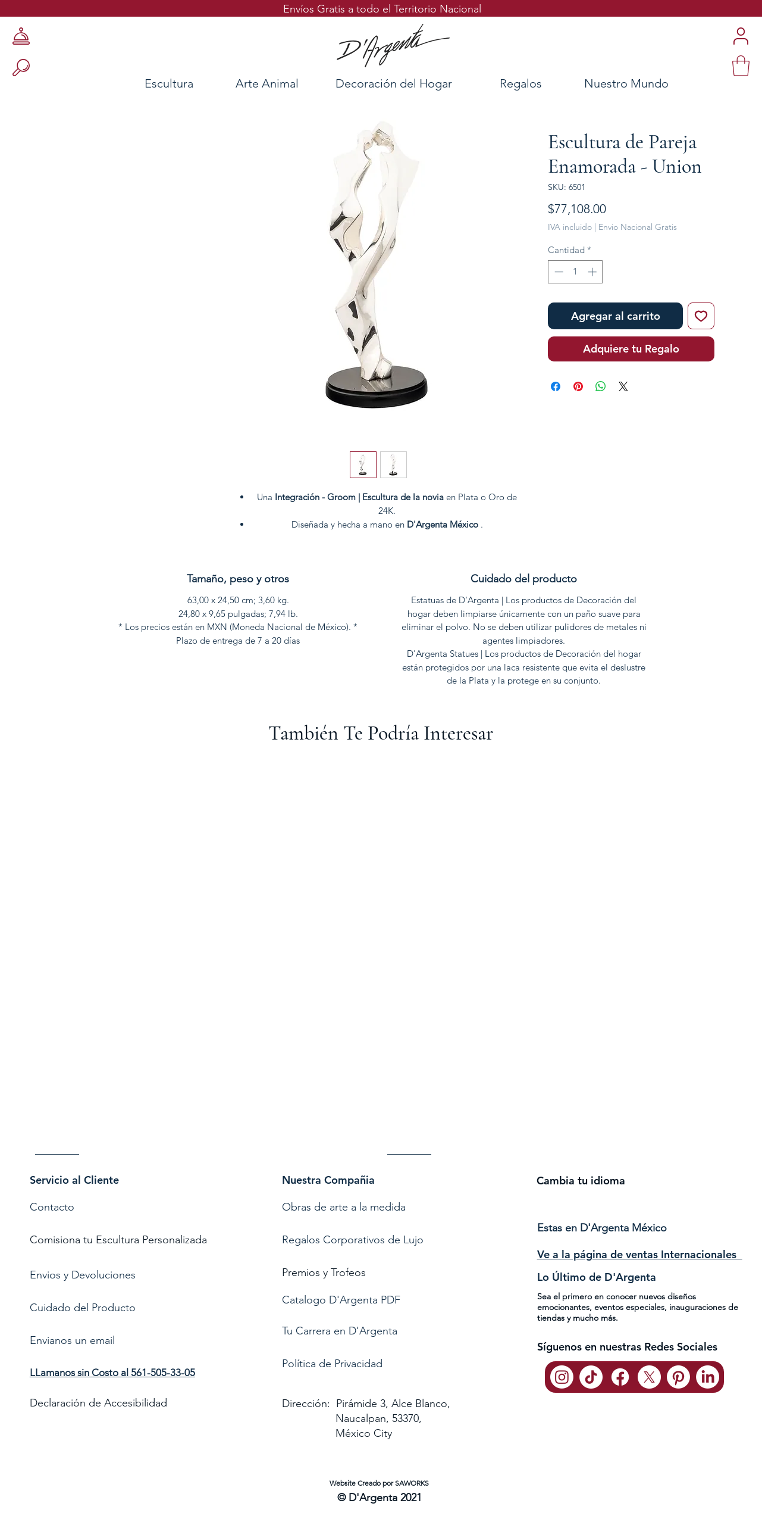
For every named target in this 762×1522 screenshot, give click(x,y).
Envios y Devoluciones (83, 1274)
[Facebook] (620, 1377)
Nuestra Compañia (328, 1180)
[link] (741, 65)
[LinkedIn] (707, 1377)
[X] (649, 1377)
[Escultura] (136, 83)
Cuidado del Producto (83, 1307)
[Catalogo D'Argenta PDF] (378, 1300)
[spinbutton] (575, 272)
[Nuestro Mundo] (641, 83)
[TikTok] (591, 1377)
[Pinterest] (678, 1377)
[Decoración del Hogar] (393, 83)
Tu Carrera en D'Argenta (339, 1330)
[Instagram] (561, 1377)
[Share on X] (623, 386)
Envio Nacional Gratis (637, 227)
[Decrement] (558, 272)
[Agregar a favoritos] (701, 315)
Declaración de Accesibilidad (98, 1402)
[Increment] (593, 272)
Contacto (53, 1207)
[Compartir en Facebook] (555, 386)
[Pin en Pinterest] (578, 386)
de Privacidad (349, 1363)
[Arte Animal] (267, 83)
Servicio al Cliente (74, 1180)
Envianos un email (72, 1340)
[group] (381, 961)
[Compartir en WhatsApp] (601, 386)
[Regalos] (521, 83)
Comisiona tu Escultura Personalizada (118, 1239)
